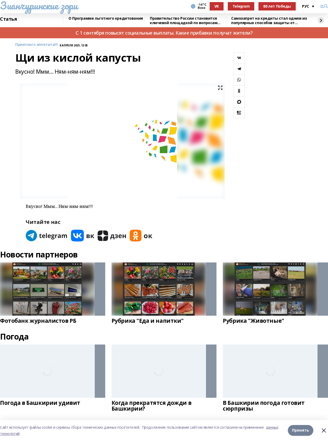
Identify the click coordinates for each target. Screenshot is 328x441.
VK (216, 6)
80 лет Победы (277, 6)
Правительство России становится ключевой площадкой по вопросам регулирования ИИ (183, 20)
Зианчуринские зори (38, 5)
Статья (8, 19)
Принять (300, 430)
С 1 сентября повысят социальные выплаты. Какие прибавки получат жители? (164, 33)
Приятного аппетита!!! (36, 44)
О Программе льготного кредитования (105, 18)
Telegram (241, 6)
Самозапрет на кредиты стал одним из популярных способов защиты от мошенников (269, 20)
